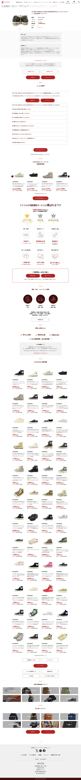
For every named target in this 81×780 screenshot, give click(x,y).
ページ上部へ (40, 741)
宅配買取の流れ (19, 2)
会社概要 (39, 754)
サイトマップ (46, 754)
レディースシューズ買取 (22, 6)
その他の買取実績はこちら (40, 198)
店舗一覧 (55, 2)
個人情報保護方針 (43, 759)
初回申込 (33, 77)
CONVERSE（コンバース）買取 (24, 5)
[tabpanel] (20, 19)
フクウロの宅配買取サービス (31, 671)
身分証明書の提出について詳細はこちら (40, 353)
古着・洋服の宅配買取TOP (6, 5)
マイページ (48, 77)
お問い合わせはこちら (40, 149)
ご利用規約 (37, 759)
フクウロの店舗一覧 (32, 754)
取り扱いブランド (28, 2)
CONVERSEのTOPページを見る (40, 60)
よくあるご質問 (23, 754)
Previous (12, 176)
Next (69, 176)
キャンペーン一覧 (47, 2)
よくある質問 (61, 2)
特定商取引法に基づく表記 (55, 754)
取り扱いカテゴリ (37, 2)
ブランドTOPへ (40, 665)
